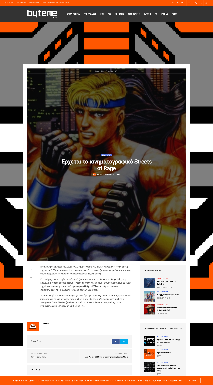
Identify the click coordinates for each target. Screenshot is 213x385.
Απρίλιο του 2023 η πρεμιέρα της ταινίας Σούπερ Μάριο (106, 357)
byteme (99, 174)
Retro (174, 14)
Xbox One (119, 14)
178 (159, 345)
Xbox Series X (134, 14)
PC (156, 14)
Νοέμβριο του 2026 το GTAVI (168, 295)
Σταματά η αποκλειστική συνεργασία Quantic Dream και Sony (168, 368)
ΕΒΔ (171, 328)
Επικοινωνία (21, 3)
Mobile (164, 14)
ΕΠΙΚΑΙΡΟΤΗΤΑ (73, 14)
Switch (147, 14)
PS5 (109, 14)
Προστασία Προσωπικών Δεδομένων (55, 3)
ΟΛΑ (180, 328)
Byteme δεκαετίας (164, 353)
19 (159, 356)
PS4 (102, 14)
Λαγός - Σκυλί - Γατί (38, 357)
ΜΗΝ (176, 328)
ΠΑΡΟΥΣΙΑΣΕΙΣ (90, 14)
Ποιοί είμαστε (9, 3)
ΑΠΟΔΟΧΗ (192, 380)
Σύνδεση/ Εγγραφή (195, 3)
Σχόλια (35, 370)
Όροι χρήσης (34, 3)
